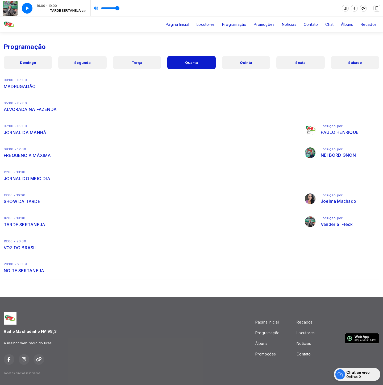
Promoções (264, 24)
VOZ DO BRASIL (20, 247)
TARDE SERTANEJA (24, 224)
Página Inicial (177, 24)
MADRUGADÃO (20, 86)
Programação (234, 24)
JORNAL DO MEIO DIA (27, 178)
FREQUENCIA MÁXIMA (27, 155)
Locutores (206, 24)
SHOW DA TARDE (22, 201)
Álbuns (347, 24)
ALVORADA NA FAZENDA (30, 109)
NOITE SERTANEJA (24, 270)
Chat (329, 24)
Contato (311, 24)
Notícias (289, 24)
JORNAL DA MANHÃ (25, 132)
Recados (369, 24)
